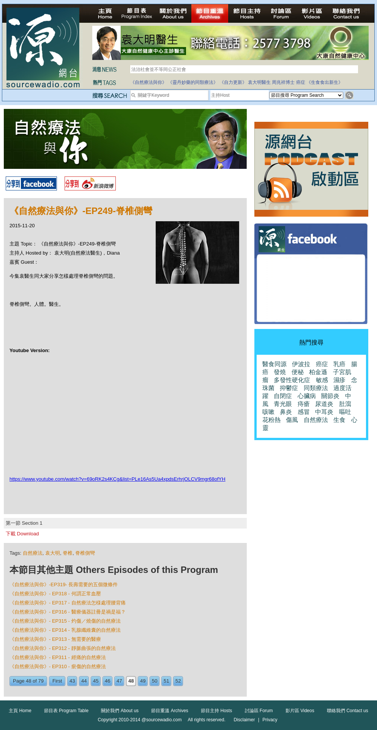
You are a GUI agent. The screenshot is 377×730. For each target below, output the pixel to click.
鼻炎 (286, 412)
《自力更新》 (233, 82)
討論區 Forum (259, 710)
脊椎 (68, 553)
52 (178, 681)
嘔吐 (345, 412)
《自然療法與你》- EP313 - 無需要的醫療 (55, 639)
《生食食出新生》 (324, 82)
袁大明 (52, 553)
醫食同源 (274, 364)
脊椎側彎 (85, 553)
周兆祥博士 (283, 82)
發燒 (280, 372)
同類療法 (316, 388)
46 (107, 681)
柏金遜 (318, 372)
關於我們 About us (120, 710)
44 (84, 681)
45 (95, 681)
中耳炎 (324, 412)
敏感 (322, 380)
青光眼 (283, 404)
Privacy (269, 719)
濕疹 (339, 380)
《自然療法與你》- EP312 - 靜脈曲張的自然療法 (62, 648)
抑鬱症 (289, 388)
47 (119, 681)
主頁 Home (20, 710)
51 (166, 681)
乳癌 (339, 364)
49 (142, 681)
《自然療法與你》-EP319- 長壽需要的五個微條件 (63, 584)
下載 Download (22, 533)
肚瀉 (345, 404)
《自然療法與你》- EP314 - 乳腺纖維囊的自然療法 (65, 630)
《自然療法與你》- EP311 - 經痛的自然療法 (57, 657)
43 (72, 681)
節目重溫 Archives (169, 710)
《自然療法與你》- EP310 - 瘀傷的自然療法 (57, 666)
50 (154, 681)
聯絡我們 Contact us (347, 710)
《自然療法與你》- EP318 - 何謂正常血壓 (55, 593)
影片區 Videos (300, 710)
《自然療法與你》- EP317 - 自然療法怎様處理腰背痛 (67, 603)
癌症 (300, 82)
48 (131, 681)
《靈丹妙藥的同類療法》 (193, 82)
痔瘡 (304, 404)
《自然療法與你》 (148, 82)
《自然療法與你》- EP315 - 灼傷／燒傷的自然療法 (65, 621)
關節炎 (330, 396)
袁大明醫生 (259, 82)
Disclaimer (244, 719)
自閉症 (283, 396)
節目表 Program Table (66, 710)
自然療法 (33, 553)
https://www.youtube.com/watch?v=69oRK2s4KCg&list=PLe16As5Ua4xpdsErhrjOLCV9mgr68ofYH (117, 479)
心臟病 (307, 396)
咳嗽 (268, 412)
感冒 (304, 412)
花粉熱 (271, 420)
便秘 (298, 372)
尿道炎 (324, 404)
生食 (339, 420)
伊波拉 (301, 364)
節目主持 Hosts (216, 710)
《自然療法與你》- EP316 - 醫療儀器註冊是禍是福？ (67, 612)
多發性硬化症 (292, 380)
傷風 (292, 420)
